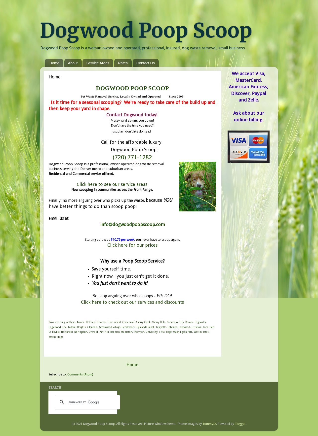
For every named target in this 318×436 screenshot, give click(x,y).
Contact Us (145, 63)
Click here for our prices (132, 245)
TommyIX (209, 424)
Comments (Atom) (80, 374)
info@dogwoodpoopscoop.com (132, 224)
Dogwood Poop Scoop (146, 30)
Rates (123, 63)
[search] (86, 402)
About (73, 63)
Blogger (240, 424)
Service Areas (97, 63)
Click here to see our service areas (112, 184)
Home (54, 63)
